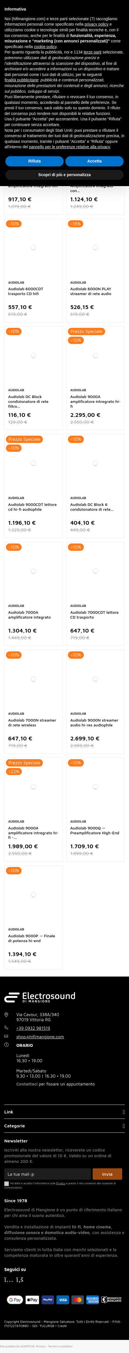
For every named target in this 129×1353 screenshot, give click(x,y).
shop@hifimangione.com (40, 1036)
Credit (62, 1326)
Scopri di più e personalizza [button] (64, 174)
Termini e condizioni (60, 1346)
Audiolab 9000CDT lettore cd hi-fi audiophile (32, 507)
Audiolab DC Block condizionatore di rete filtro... (28, 401)
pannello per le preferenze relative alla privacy (69, 147)
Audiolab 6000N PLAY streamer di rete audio (90, 291)
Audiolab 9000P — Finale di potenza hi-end (31, 938)
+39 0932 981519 (33, 1028)
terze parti (92, 52)
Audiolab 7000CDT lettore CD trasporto (94, 614)
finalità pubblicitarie (21, 80)
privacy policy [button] (97, 24)
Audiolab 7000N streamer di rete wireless (32, 722)
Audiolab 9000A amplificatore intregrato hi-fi (95, 401)
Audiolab (16, 282)
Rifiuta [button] (34, 161)
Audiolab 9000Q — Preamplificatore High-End (94, 830)
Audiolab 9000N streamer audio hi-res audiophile (94, 722)
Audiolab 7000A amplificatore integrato (29, 614)
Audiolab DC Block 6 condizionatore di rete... (92, 507)
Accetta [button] (94, 161)
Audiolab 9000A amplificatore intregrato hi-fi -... (33, 832)
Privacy (40, 1346)
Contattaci (27, 1084)
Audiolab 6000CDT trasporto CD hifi (25, 291)
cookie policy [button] (45, 46)
